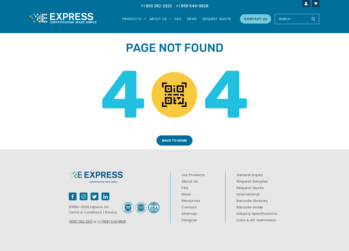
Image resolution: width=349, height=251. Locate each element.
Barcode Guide (250, 207)
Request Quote (217, 18)
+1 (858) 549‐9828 (111, 221)
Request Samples (252, 181)
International (248, 194)
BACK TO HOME (174, 140)
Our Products (193, 175)
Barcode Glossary (252, 200)
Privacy (111, 212)
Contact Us (255, 19)
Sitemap (189, 213)
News (192, 18)
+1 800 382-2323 (156, 6)
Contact (189, 207)
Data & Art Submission (256, 220)
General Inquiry (250, 175)
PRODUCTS (132, 18)
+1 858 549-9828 (192, 6)
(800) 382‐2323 (81, 221)
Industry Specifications (257, 213)
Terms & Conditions (85, 212)
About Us (158, 18)
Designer (189, 220)
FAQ (185, 187)
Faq (177, 18)
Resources (191, 200)
